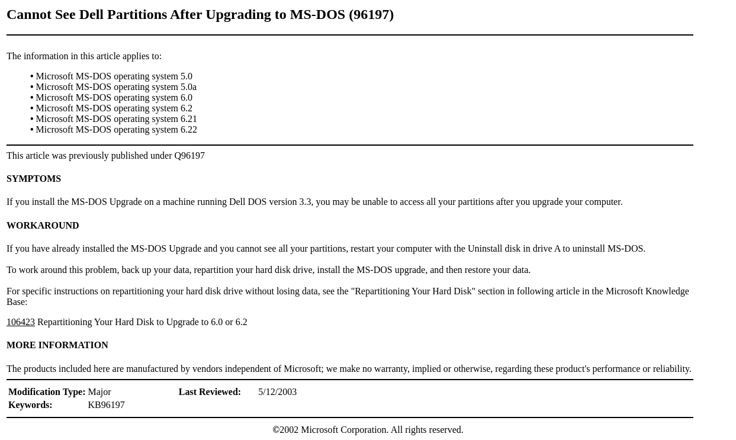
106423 (21, 322)
